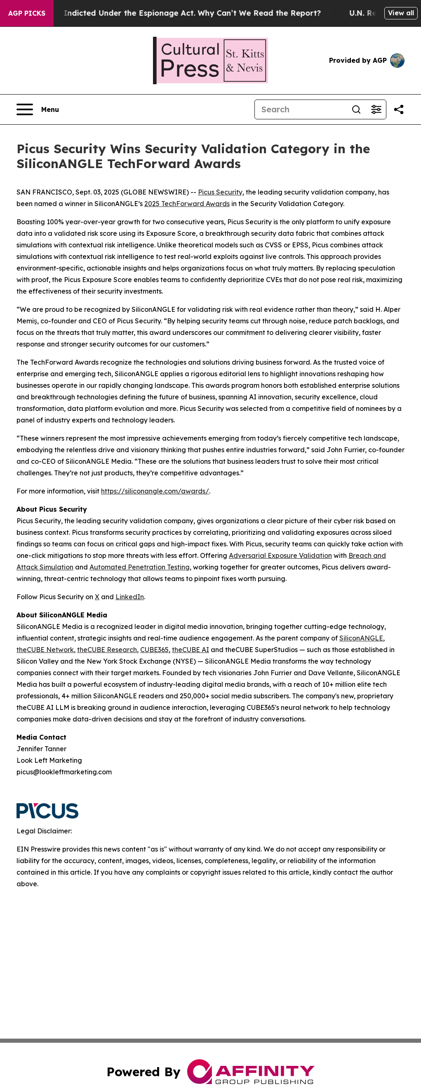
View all (401, 13)
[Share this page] (399, 109)
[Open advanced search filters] (376, 109)
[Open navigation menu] (37, 109)
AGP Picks (26, 13)
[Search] (300, 109)
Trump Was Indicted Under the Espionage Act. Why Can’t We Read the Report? (176, 13)
